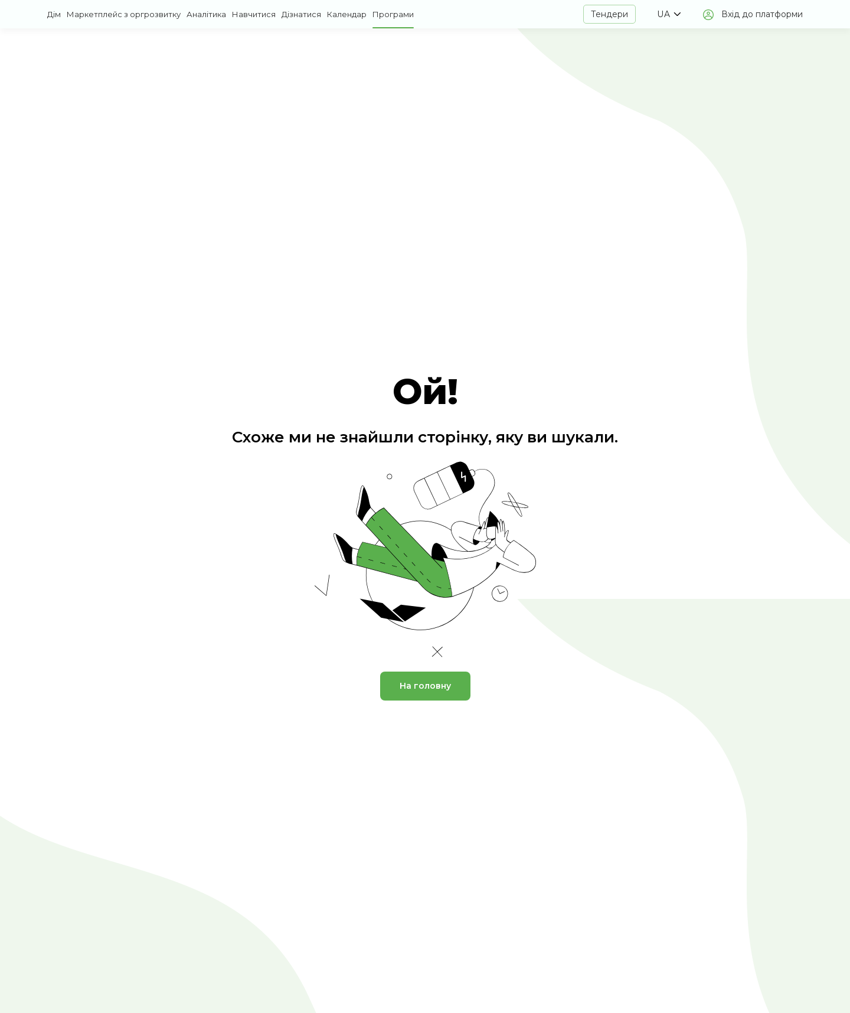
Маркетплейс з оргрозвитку (124, 14)
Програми (393, 14)
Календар (347, 14)
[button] (669, 14)
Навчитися (254, 14)
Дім (54, 14)
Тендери (609, 14)
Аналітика (206, 14)
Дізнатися (301, 14)
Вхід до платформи (762, 14)
